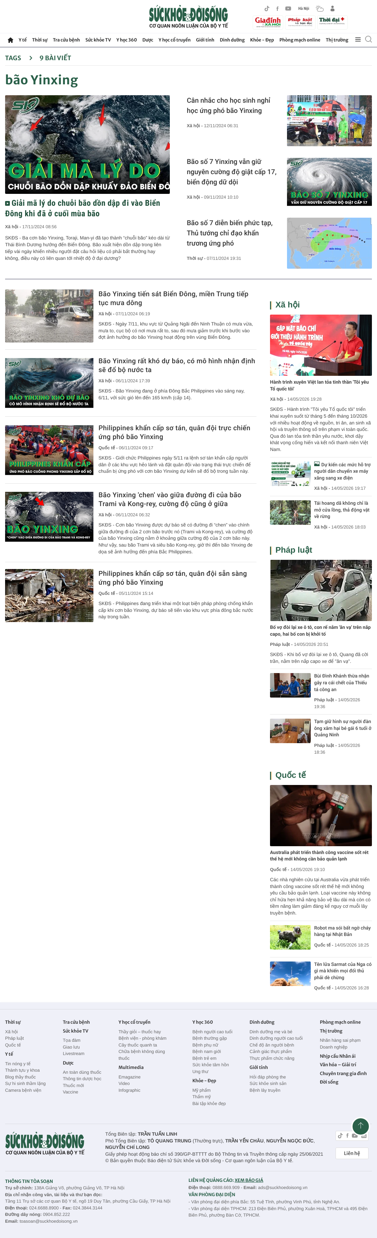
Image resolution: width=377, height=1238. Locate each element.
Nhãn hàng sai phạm (340, 1040)
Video (124, 1083)
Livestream (74, 1053)
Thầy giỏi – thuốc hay (140, 1031)
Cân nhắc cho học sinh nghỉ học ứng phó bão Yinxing (228, 105)
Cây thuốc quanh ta (138, 1045)
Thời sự (39, 40)
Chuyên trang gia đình (343, 1073)
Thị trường (337, 40)
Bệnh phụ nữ (205, 1045)
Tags (19, 58)
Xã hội (287, 305)
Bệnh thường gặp (209, 1038)
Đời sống (329, 1082)
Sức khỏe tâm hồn (210, 1064)
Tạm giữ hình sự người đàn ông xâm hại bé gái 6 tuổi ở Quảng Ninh (342, 728)
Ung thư (200, 1071)
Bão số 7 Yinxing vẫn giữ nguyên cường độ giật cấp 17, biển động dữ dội (231, 171)
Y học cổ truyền (175, 40)
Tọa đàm (71, 1040)
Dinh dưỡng (232, 40)
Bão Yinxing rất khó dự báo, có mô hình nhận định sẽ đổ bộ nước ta (176, 365)
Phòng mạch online (300, 40)
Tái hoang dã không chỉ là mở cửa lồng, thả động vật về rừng (342, 510)
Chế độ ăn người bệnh (272, 1045)
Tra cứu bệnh (66, 40)
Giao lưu (71, 1047)
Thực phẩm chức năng (272, 1058)
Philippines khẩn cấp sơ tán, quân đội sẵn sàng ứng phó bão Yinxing (172, 577)
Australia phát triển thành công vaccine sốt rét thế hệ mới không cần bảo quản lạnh (319, 856)
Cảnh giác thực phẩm (271, 1051)
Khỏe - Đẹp (262, 40)
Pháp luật (293, 550)
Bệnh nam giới (206, 1051)
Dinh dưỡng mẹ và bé (271, 1031)
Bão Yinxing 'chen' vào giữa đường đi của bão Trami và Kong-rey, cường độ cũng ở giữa (169, 499)
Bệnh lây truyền (265, 1090)
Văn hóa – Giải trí (338, 1064)
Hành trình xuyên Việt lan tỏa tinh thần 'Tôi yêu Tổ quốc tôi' (319, 386)
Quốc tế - (108, 447)
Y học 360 (126, 40)
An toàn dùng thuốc (82, 1072)
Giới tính (205, 40)
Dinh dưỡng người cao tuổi (276, 1038)
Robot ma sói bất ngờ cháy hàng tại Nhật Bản (342, 931)
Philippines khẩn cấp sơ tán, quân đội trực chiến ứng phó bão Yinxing (174, 432)
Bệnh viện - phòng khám (142, 1038)
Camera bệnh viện (23, 1090)
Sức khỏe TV (98, 40)
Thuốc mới (73, 1085)
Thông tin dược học (82, 1078)
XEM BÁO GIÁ (249, 1180)
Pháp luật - (281, 644)
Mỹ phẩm (201, 1090)
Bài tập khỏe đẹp (209, 1103)
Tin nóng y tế (18, 1063)
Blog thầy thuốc (20, 1077)
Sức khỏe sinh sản (268, 1083)
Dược (147, 40)
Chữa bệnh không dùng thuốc (142, 1055)
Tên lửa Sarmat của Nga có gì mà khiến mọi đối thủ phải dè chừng (343, 971)
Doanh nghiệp (333, 1047)
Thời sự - (197, 258)
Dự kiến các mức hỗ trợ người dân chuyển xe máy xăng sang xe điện (342, 471)
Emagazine (130, 1077)
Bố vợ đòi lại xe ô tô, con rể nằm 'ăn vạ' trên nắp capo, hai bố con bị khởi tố (320, 631)
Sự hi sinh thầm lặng (25, 1083)
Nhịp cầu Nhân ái (338, 1056)
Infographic (129, 1090)
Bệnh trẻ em (204, 1058)
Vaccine (70, 1091)
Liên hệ (352, 1153)
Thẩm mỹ (201, 1096)
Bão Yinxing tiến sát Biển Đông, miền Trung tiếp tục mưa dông (173, 298)
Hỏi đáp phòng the (268, 1077)
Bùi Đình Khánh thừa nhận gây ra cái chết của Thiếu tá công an (341, 682)
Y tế (22, 40)
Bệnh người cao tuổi (212, 1031)
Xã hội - (13, 226)
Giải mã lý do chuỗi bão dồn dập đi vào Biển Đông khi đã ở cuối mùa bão (82, 208)
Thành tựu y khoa (22, 1070)
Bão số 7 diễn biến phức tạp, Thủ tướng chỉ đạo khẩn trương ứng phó (230, 233)
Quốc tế (290, 775)
